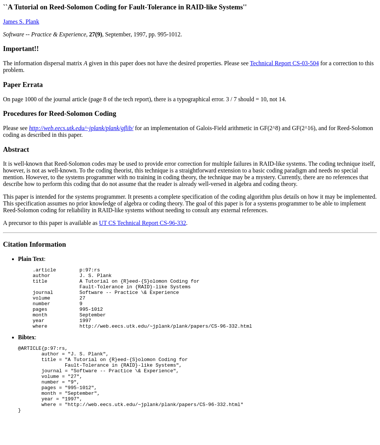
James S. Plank (21, 21)
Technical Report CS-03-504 (284, 63)
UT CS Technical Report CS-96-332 (142, 223)
